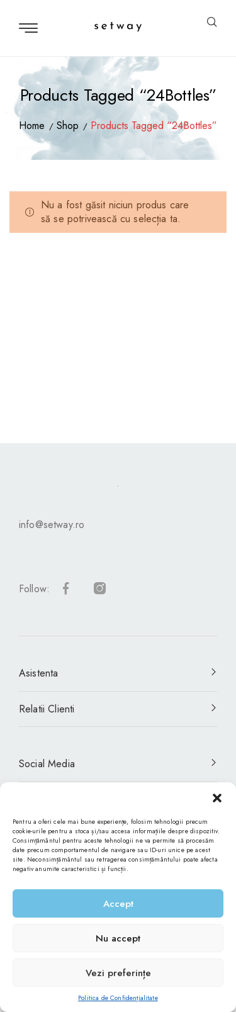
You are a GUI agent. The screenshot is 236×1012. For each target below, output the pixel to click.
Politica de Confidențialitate (118, 998)
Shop (68, 125)
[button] (217, 798)
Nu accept (118, 938)
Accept (118, 904)
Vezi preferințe (118, 973)
